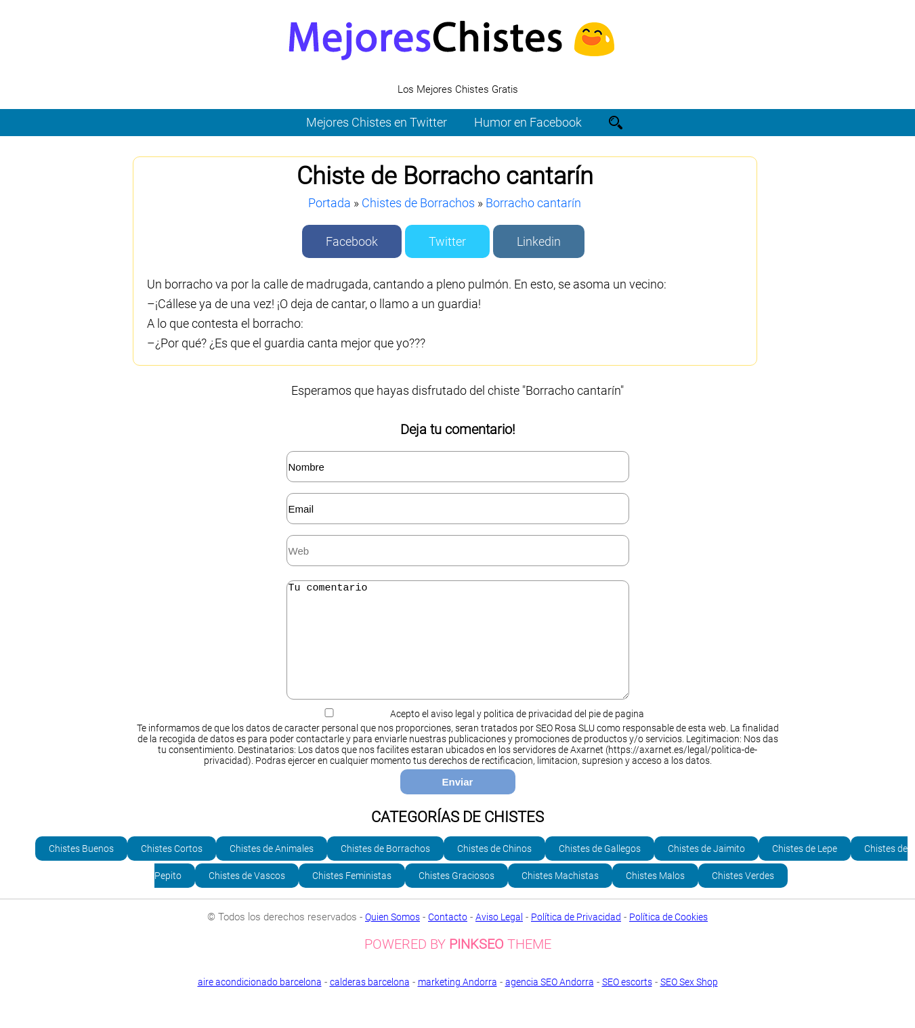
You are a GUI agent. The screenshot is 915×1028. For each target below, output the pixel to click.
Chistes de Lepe (804, 868)
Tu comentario (457, 650)
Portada (329, 203)
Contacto (447, 937)
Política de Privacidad (576, 937)
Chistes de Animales (272, 868)
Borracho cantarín (533, 203)
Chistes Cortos (172, 868)
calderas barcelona (370, 1002)
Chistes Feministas (351, 896)
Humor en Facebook (528, 122)
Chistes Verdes (743, 896)
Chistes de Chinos (494, 868)
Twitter (447, 241)
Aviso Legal (499, 937)
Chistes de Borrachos (418, 203)
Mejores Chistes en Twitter (376, 122)
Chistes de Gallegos (600, 868)
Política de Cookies (668, 937)
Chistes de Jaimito (706, 868)
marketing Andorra (457, 1002)
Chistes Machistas (560, 896)
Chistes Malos (655, 896)
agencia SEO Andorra (549, 1002)
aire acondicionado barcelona (260, 1002)
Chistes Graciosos (456, 896)
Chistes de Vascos (247, 896)
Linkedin (539, 241)
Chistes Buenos (81, 868)
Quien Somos (392, 937)
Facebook (352, 241)
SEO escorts (627, 1002)
